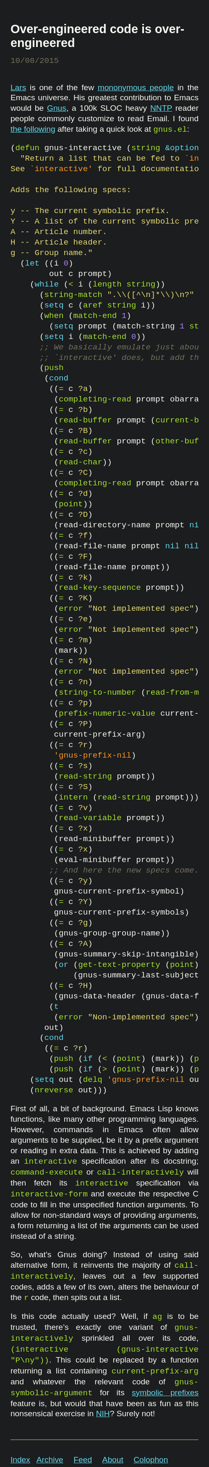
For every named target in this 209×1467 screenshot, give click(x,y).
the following (32, 129)
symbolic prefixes (165, 1392)
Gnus (56, 108)
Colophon (150, 1459)
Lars (18, 87)
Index (20, 1459)
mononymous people (136, 87)
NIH (103, 1413)
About (112, 1459)
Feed (82, 1459)
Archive (50, 1459)
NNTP (161, 108)
